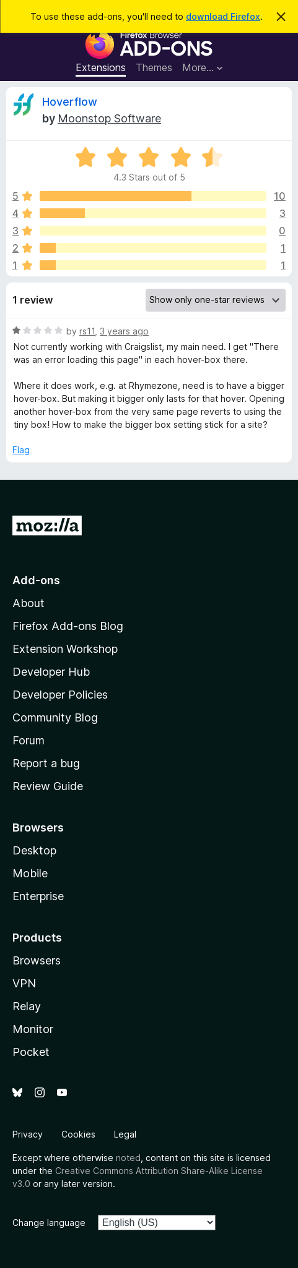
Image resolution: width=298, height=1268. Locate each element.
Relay (26, 1006)
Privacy (27, 1134)
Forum (28, 740)
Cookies (78, 1134)
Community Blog (55, 717)
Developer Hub (51, 671)
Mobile (30, 873)
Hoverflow (69, 101)
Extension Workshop (65, 648)
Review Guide (47, 786)
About (28, 603)
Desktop (34, 850)
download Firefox (223, 16)
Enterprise (38, 896)
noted (128, 1157)
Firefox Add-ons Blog (67, 625)
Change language (48, 1222)
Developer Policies (60, 694)
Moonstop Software (109, 118)
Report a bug (46, 763)
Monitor (32, 1029)
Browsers (36, 960)
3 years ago (124, 331)
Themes (154, 67)
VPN (24, 983)
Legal (125, 1134)
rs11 (87, 331)
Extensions (101, 67)
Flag (21, 450)
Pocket (31, 1051)
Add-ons (36, 580)
